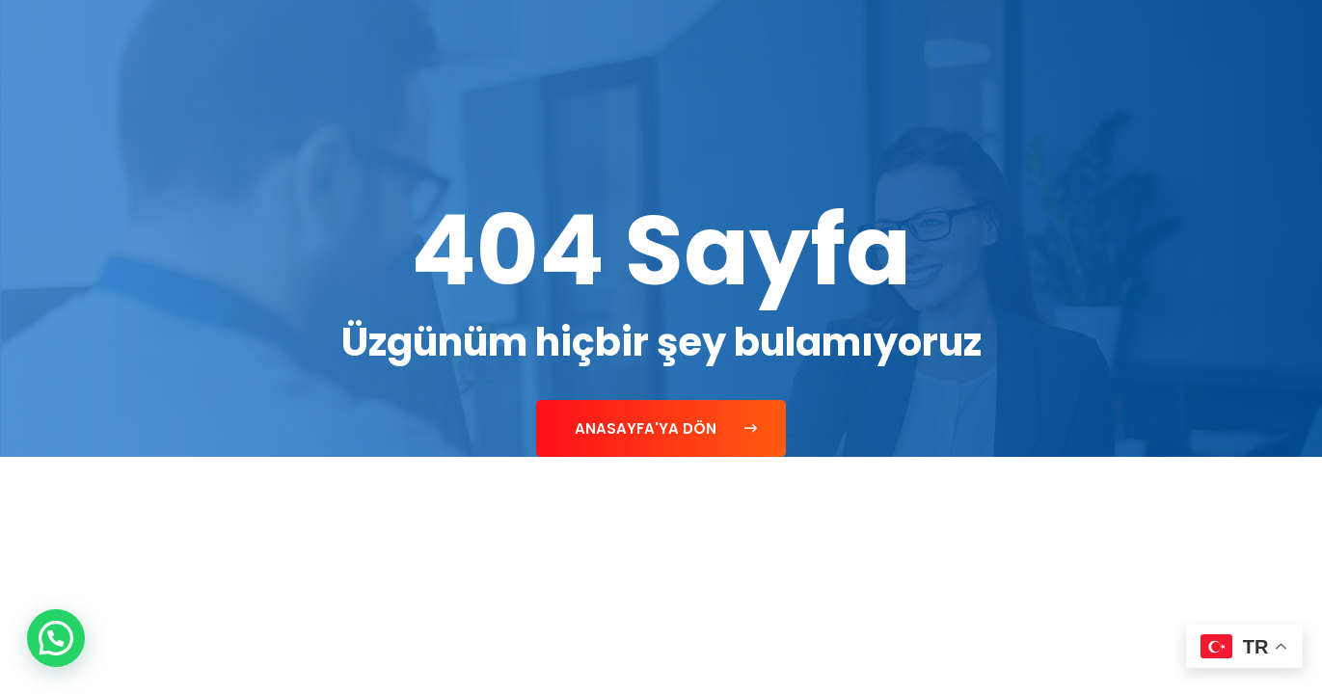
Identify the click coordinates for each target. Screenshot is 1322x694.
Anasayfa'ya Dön (666, 428)
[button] (56, 638)
